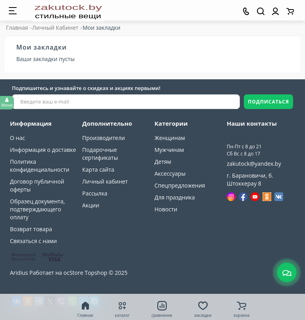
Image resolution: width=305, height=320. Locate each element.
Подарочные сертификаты (100, 153)
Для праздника (174, 197)
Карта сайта (98, 169)
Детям (162, 161)
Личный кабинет (105, 181)
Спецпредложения (179, 185)
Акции (90, 205)
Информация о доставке (43, 149)
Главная (17, 27)
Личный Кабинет (55, 27)
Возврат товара (31, 229)
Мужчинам (169, 149)
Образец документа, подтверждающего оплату (37, 209)
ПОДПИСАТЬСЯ (268, 101)
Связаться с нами (33, 241)
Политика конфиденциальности (39, 165)
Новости (165, 209)
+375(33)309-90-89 (259, 137)
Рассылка (94, 193)
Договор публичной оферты (37, 185)
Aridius (19, 272)
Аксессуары (169, 173)
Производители (103, 138)
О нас (17, 138)
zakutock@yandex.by (254, 163)
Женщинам (169, 138)
